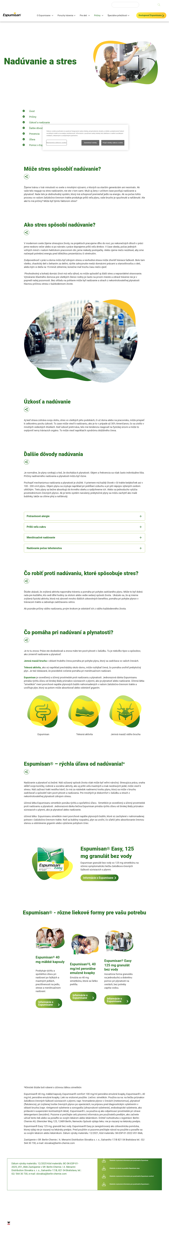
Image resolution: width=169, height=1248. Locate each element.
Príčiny (97, 15)
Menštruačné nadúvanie (41, 537)
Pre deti (83, 15)
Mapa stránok (68, 1223)
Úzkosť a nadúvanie (39, 122)
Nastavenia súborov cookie (125, 1222)
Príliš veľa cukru (36, 526)
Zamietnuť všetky (90, 143)
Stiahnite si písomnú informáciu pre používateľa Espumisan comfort (132, 1176)
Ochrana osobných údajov (51, 1223)
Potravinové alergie (38, 516)
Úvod (32, 111)
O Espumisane (44, 15)
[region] (85, 137)
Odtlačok (36, 1222)
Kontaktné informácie (102, 1223)
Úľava (32, 139)
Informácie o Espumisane (98, 877)
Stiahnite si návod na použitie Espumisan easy (125, 1168)
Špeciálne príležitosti (117, 15)
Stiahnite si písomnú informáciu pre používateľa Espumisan (129, 1160)
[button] (26, 177)
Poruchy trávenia (65, 15)
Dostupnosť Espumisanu (150, 15)
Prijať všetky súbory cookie (113, 143)
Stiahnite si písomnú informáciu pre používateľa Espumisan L (129, 1184)
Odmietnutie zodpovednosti (83, 1223)
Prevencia (34, 133)
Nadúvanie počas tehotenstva (44, 548)
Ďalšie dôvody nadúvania (42, 128)
